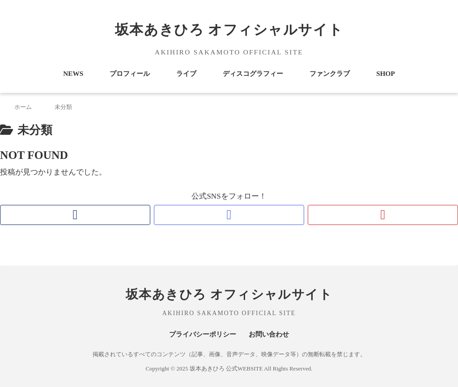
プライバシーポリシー (202, 334)
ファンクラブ (330, 73)
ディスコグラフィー (253, 73)
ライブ (186, 73)
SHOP (385, 73)
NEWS (73, 73)
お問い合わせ (269, 334)
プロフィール (130, 73)
